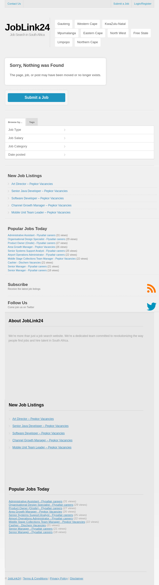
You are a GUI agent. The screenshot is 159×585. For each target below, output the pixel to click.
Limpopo (63, 42)
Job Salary (15, 138)
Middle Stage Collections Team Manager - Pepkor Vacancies (42, 258)
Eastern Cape (93, 33)
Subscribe (18, 284)
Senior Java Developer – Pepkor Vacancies (39, 191)
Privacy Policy (59, 578)
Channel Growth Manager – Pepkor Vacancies (41, 205)
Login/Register (142, 3)
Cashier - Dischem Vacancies (24, 262)
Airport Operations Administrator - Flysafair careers (36, 254)
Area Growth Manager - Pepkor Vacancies (31, 247)
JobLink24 (27, 27)
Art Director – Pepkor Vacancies (32, 184)
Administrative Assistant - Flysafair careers (32, 235)
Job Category (17, 146)
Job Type (14, 129)
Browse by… (15, 122)
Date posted (16, 154)
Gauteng (63, 24)
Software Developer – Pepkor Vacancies (37, 198)
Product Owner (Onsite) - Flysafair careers (31, 243)
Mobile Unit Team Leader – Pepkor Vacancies (40, 212)
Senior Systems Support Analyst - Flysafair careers (36, 251)
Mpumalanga (66, 33)
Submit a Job (121, 3)
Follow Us (17, 303)
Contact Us (14, 3)
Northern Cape (87, 42)
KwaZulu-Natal (115, 24)
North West (118, 33)
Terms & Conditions (35, 578)
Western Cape (87, 24)
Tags (32, 122)
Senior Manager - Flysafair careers (27, 266)
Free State (140, 33)
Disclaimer (77, 578)
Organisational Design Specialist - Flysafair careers (36, 239)
